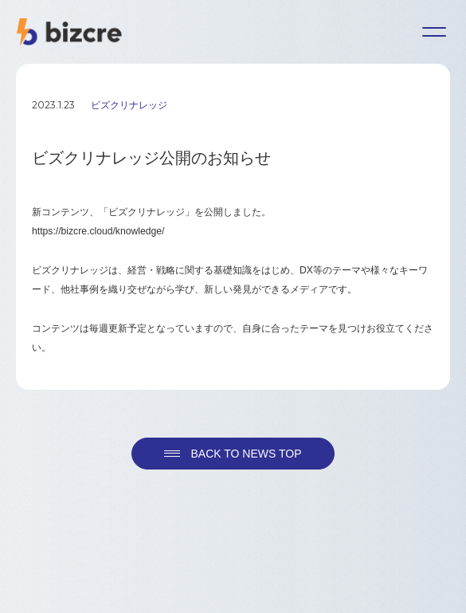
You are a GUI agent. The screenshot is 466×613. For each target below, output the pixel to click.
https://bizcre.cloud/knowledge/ (98, 231)
